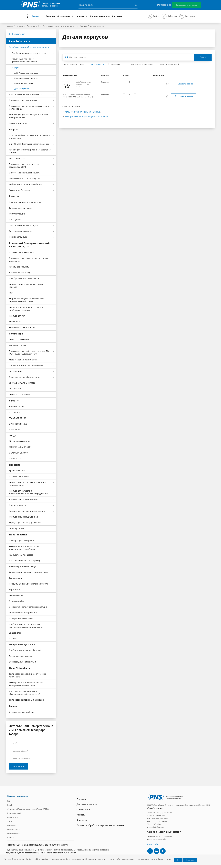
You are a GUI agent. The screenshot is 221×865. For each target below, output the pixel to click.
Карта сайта (153, 844)
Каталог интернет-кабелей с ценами (82, 111)
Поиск (203, 57)
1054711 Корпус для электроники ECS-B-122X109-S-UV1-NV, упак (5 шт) (77, 95)
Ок (178, 860)
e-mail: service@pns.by (156, 839)
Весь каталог (18, 34)
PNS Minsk (157, 824)
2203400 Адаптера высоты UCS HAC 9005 (83, 84)
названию (115, 64)
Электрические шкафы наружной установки (86, 116)
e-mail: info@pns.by (155, 827)
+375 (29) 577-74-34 (160, 818)
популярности (97, 64)
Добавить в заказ (185, 83)
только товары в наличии (141, 64)
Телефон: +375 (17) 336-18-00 (159, 812)
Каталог (35, 16)
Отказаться (190, 860)
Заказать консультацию (186, 5)
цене (82, 64)
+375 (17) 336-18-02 (160, 821)
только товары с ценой (169, 64)
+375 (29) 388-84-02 (158, 815)
